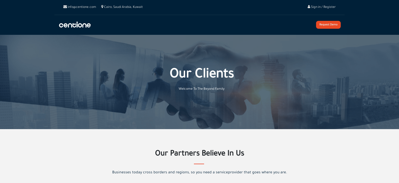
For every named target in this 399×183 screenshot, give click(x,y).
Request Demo (328, 24)
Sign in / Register (322, 7)
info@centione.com (79, 7)
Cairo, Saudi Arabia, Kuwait (122, 7)
